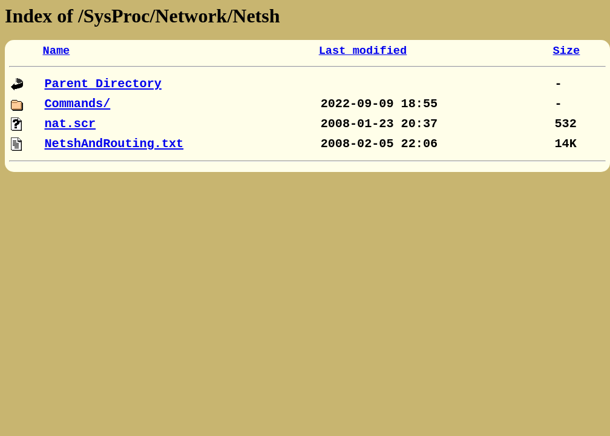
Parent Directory (103, 84)
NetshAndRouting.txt (114, 144)
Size (566, 51)
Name (56, 51)
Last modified (363, 51)
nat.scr (70, 124)
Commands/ (78, 104)
